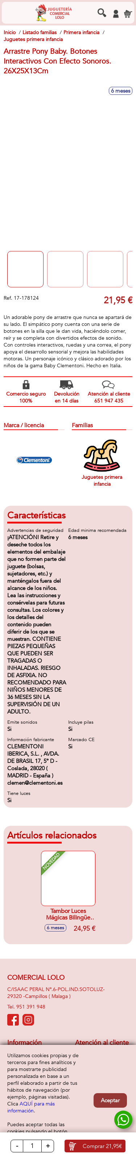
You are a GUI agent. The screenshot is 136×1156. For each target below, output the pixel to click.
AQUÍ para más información (31, 1107)
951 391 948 (30, 1006)
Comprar (102, 1146)
